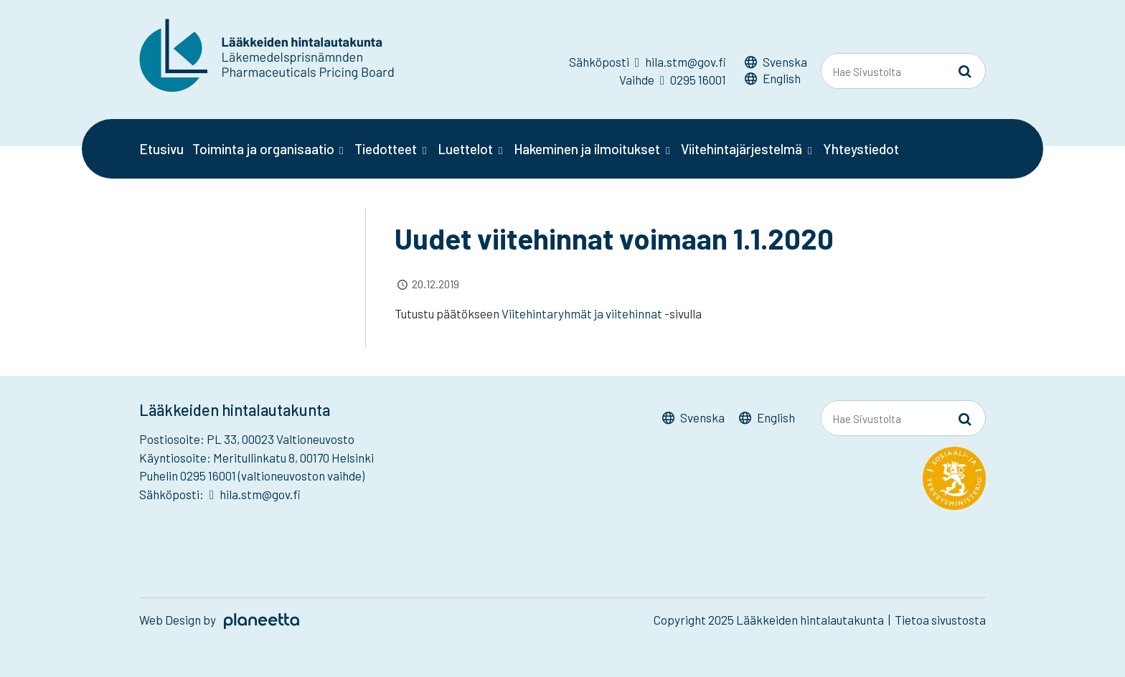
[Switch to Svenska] (776, 64)
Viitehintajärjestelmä (741, 149)
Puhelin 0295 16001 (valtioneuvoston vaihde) (251, 475)
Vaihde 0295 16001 (672, 79)
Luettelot (465, 149)
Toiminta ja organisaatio (263, 149)
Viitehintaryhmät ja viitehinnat (583, 313)
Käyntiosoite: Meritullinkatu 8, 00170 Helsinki (256, 457)
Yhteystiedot (861, 149)
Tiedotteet (385, 149)
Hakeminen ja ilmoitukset (587, 149)
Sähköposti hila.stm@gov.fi (647, 62)
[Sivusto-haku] (965, 72)
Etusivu (161, 149)
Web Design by (219, 619)
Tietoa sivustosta (940, 619)
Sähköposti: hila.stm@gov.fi (220, 494)
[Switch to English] (776, 80)
